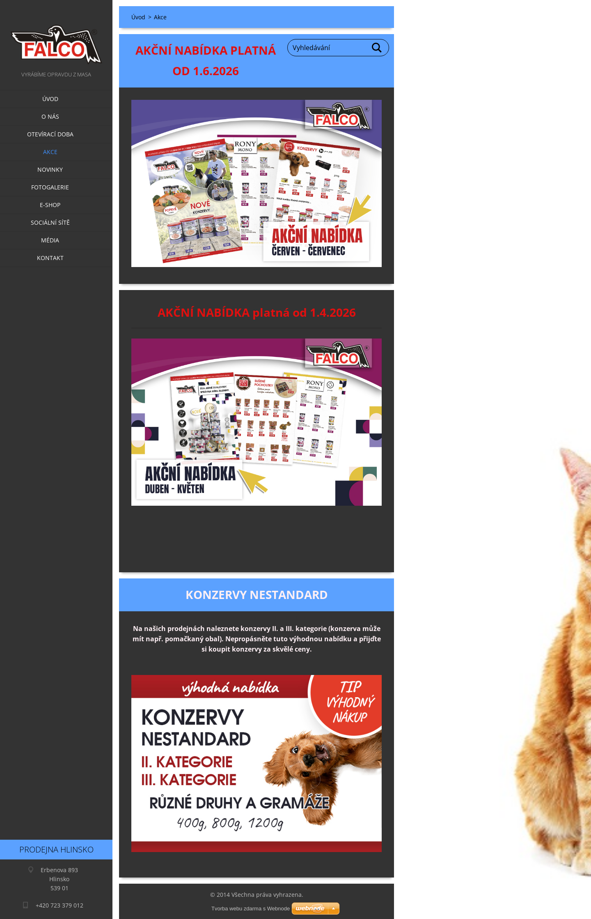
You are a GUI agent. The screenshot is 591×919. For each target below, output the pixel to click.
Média (50, 240)
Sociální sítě (50, 222)
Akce (50, 152)
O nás (50, 116)
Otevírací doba (50, 134)
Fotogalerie (50, 187)
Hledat (377, 47)
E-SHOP (50, 205)
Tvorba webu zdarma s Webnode (250, 908)
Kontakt (50, 258)
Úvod (50, 99)
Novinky (50, 169)
